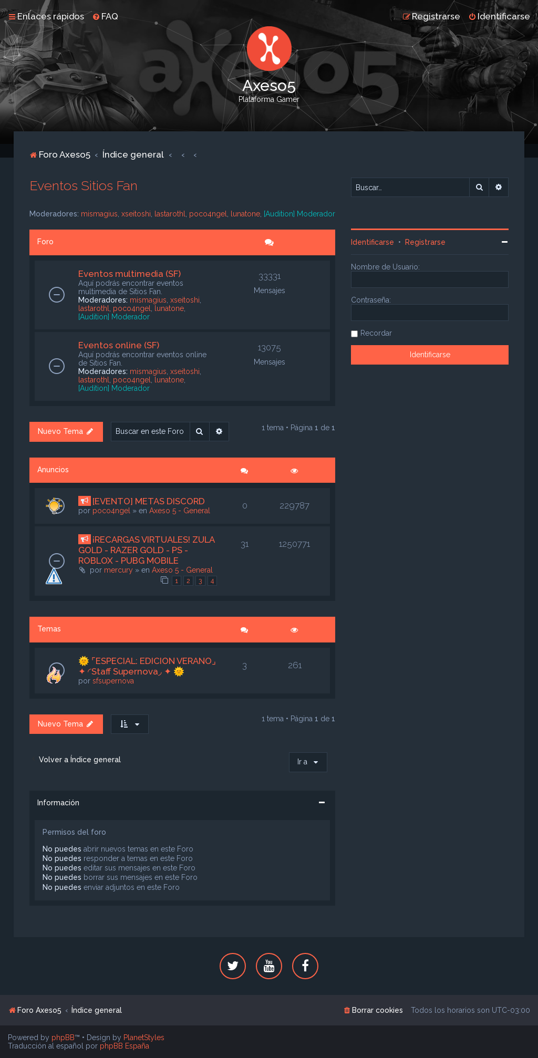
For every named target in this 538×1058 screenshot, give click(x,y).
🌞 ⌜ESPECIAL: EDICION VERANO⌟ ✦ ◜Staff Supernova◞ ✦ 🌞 (147, 666)
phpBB (63, 1037)
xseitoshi (136, 214)
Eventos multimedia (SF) (129, 273)
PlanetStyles (143, 1037)
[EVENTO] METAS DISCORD (148, 501)
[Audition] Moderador (299, 214)
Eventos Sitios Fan (83, 185)
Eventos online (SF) (118, 345)
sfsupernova (113, 681)
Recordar (376, 333)
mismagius (99, 214)
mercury (118, 570)
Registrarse (425, 242)
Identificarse (372, 242)
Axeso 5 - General (179, 510)
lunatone (245, 214)
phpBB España (124, 1046)
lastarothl (169, 214)
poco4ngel (208, 214)
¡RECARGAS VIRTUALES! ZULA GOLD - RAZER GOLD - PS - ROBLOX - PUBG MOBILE (146, 550)
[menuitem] (105, 16)
